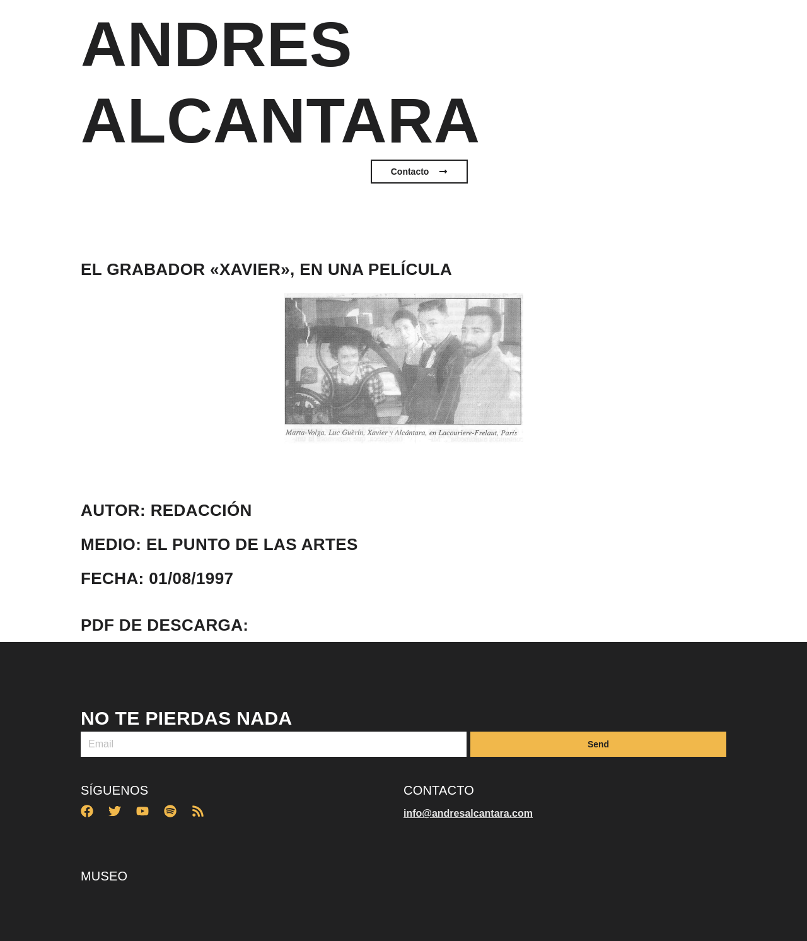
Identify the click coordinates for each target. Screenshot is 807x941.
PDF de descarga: (164, 625)
